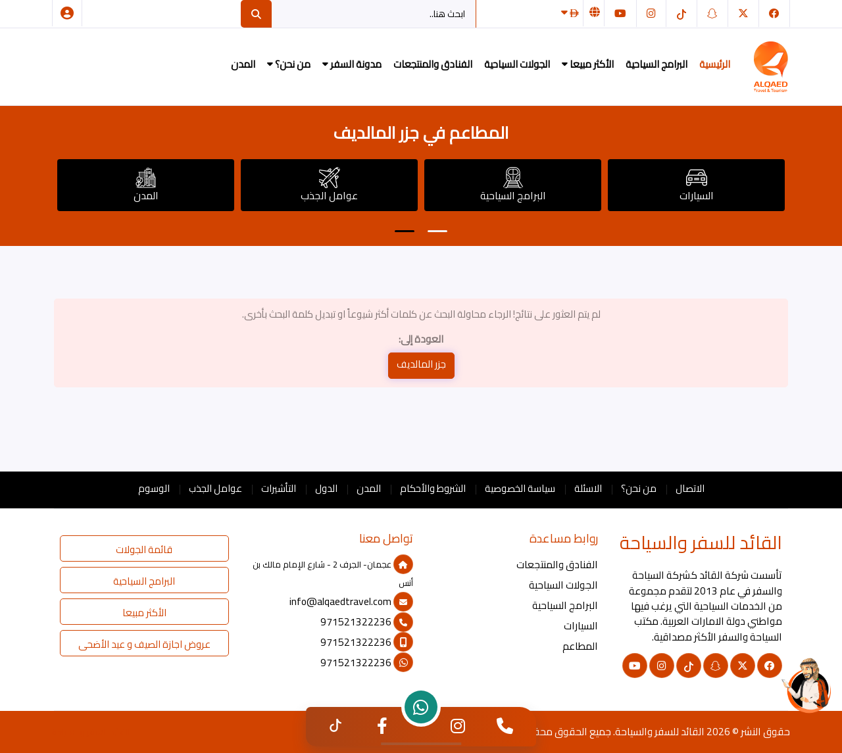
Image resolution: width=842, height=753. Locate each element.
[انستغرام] (651, 13)
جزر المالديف (421, 364)
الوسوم (154, 488)
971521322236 (366, 621)
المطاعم (580, 646)
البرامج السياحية (656, 64)
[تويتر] (743, 13)
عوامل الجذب (329, 186)
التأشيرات (278, 488)
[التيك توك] (681, 13)
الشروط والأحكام (433, 488)
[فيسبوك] (774, 13)
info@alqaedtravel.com (351, 601)
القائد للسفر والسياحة (660, 731)
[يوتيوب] (620, 13)
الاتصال (690, 488)
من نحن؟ (288, 64)
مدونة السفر (352, 64)
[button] (404, 231)
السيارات (697, 186)
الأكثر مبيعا (588, 64)
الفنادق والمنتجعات (432, 64)
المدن (243, 64)
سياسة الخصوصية (520, 488)
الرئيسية (714, 64)
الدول (326, 488)
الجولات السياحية (517, 64)
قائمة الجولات (144, 549)
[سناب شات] (712, 13)
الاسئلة (588, 488)
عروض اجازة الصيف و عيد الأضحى (144, 644)
